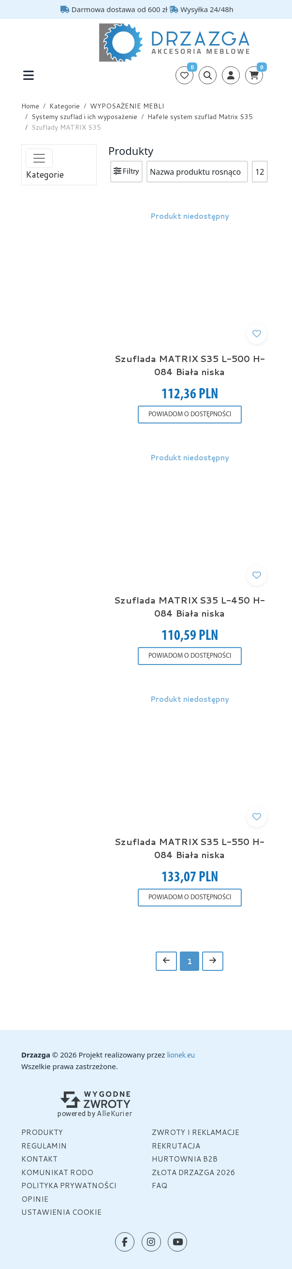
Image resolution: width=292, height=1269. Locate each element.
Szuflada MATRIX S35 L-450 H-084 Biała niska (189, 606)
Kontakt (39, 1159)
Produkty (42, 1132)
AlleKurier (114, 1113)
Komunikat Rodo (57, 1172)
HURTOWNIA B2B (185, 1159)
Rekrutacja (176, 1146)
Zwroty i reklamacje (195, 1132)
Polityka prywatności (69, 1185)
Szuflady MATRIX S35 (66, 127)
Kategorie (64, 106)
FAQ (159, 1185)
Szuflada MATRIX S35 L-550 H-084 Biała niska (189, 848)
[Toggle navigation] (28, 75)
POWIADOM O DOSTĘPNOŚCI (189, 414)
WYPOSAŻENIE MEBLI (127, 106)
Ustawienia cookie (61, 1212)
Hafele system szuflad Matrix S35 (200, 116)
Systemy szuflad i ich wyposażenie (84, 116)
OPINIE (34, 1199)
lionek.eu (181, 1055)
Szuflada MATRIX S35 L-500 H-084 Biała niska (190, 365)
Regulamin (44, 1146)
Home (30, 106)
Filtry (126, 171)
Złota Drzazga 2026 (193, 1172)
